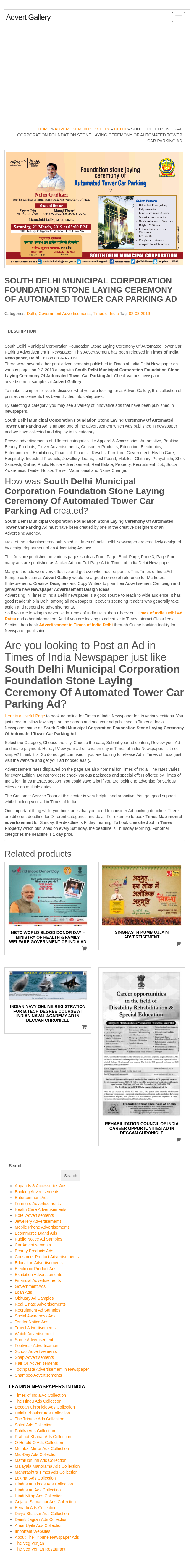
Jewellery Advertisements (38, 1221)
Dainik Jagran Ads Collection (41, 1519)
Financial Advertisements (38, 1280)
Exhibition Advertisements (38, 1274)
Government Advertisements (64, 313)
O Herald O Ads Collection (39, 1442)
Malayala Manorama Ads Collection (47, 1466)
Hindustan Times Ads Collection (44, 1484)
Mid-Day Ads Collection (36, 1454)
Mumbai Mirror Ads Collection (42, 1448)
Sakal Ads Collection (34, 1424)
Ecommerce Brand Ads (36, 1233)
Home (44, 129)
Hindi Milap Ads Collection (39, 1495)
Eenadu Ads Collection (35, 1507)
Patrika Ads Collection (35, 1430)
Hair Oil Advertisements (36, 1363)
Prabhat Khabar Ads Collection (43, 1436)
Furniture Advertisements (38, 1203)
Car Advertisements (33, 1245)
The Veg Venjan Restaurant (40, 1549)
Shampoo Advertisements (38, 1375)
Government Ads (30, 1286)
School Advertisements (36, 1351)
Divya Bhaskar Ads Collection (42, 1513)
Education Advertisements (39, 1262)
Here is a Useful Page (25, 716)
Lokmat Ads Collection (35, 1478)
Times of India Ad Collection (40, 1395)
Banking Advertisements (37, 1191)
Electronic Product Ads (35, 1268)
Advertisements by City (81, 129)
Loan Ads (23, 1292)
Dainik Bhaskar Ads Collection (42, 1413)
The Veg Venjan (29, 1543)
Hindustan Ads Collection (38, 1490)
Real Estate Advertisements (40, 1304)
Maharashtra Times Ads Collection (46, 1472)
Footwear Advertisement (37, 1345)
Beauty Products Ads (34, 1250)
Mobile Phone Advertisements (42, 1227)
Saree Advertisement (34, 1339)
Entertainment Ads (31, 1197)
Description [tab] (22, 331)
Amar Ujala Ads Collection (39, 1525)
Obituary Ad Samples (34, 1298)
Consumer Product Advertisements (47, 1256)
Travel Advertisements (35, 1327)
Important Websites (32, 1531)
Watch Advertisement (34, 1333)
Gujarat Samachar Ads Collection (45, 1501)
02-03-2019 (139, 313)
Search (16, 1165)
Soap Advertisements (34, 1357)
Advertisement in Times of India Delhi (76, 624)
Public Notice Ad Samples (38, 1239)
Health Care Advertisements (40, 1209)
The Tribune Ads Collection (39, 1419)
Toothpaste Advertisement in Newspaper (52, 1369)
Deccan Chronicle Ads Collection (45, 1407)
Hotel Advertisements (34, 1215)
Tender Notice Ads (31, 1322)
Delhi (120, 129)
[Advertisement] (97, 72)
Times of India (106, 313)
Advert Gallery (28, 17)
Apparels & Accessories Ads (40, 1185)
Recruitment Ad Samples (37, 1310)
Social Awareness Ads (35, 1316)
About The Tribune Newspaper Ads (47, 1537)
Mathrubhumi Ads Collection (40, 1460)
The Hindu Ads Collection (38, 1401)
